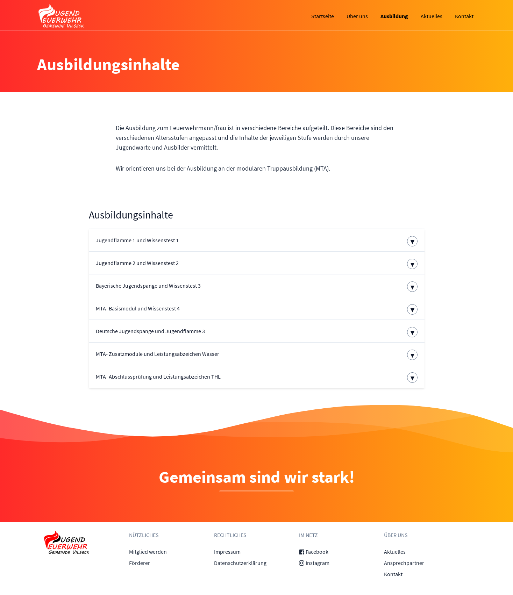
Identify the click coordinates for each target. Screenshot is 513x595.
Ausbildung (394, 16)
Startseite (322, 16)
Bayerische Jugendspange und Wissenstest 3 (148, 285)
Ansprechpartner (404, 562)
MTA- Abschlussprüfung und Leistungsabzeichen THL (158, 376)
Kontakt (464, 16)
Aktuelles (431, 16)
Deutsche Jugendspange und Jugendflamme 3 (150, 331)
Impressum (227, 551)
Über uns (357, 16)
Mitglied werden (148, 551)
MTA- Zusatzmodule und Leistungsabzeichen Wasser (157, 353)
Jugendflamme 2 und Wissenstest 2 (137, 262)
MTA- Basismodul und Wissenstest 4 (138, 308)
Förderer (139, 562)
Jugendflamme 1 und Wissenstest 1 (137, 240)
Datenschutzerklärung (240, 562)
